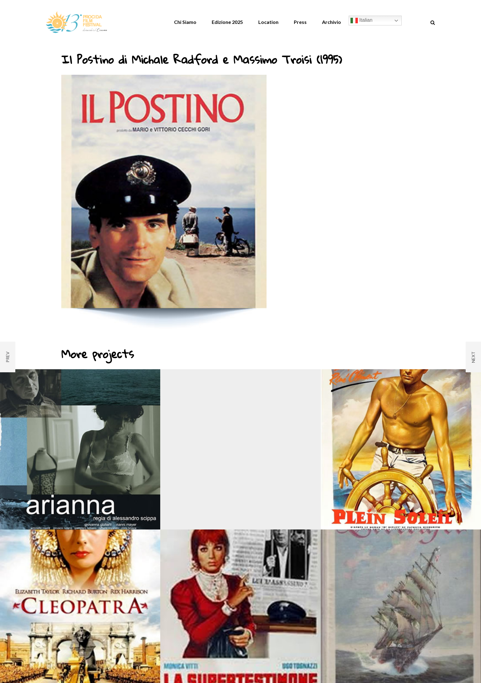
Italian (361, 20)
